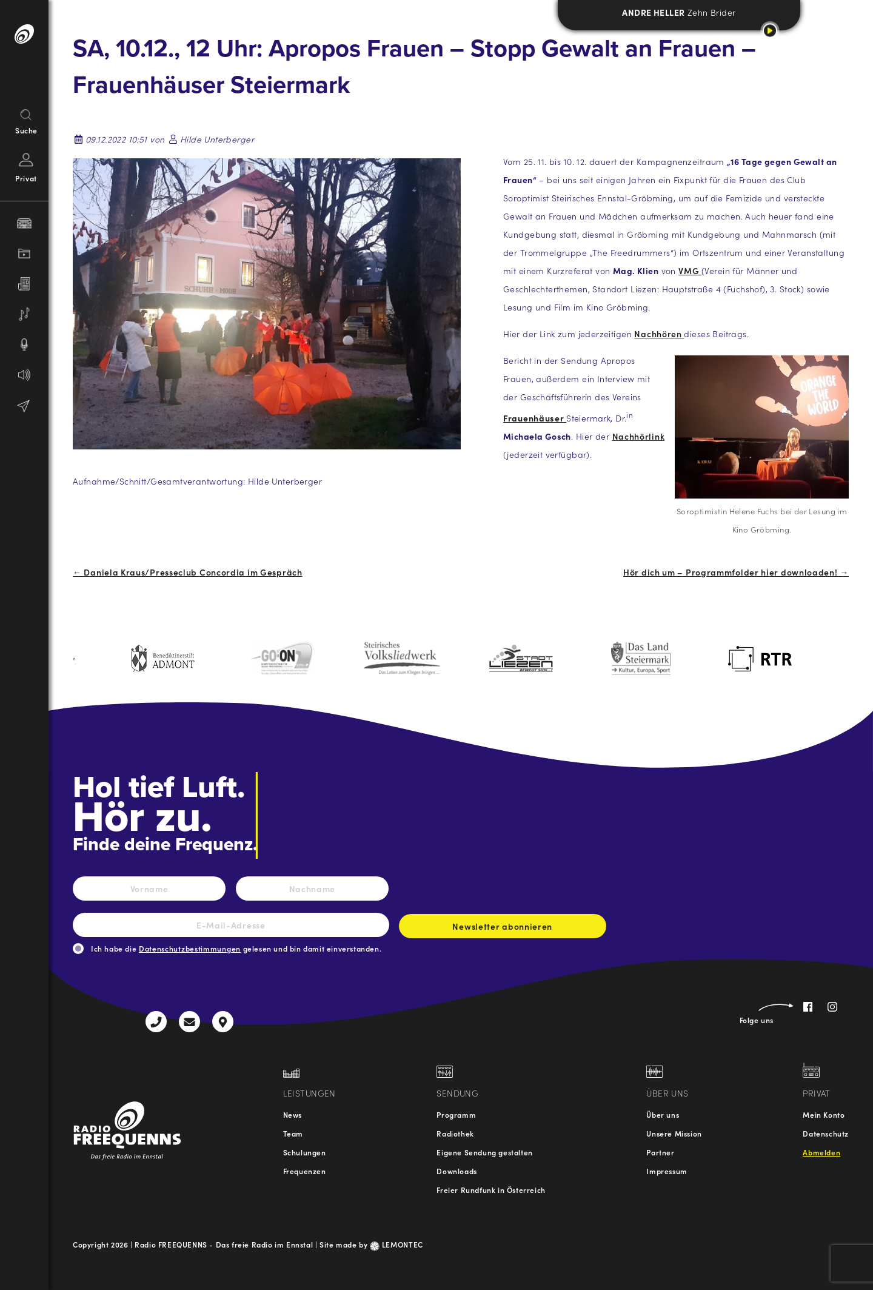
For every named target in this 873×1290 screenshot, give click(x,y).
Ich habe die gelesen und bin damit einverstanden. (236, 948)
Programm (456, 1114)
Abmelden (821, 1152)
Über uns (662, 1114)
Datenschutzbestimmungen (190, 948)
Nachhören (659, 334)
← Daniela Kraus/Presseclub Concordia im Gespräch (188, 572)
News (292, 1114)
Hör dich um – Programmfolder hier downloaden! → (736, 572)
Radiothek (454, 1133)
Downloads (456, 1171)
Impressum (666, 1171)
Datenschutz (826, 1133)
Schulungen (304, 1152)
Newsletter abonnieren (502, 929)
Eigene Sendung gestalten (484, 1152)
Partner (660, 1152)
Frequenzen (304, 1171)
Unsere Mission (673, 1133)
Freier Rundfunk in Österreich (490, 1189)
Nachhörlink (638, 436)
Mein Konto (824, 1114)
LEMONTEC (396, 1244)
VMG (689, 270)
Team (293, 1133)
